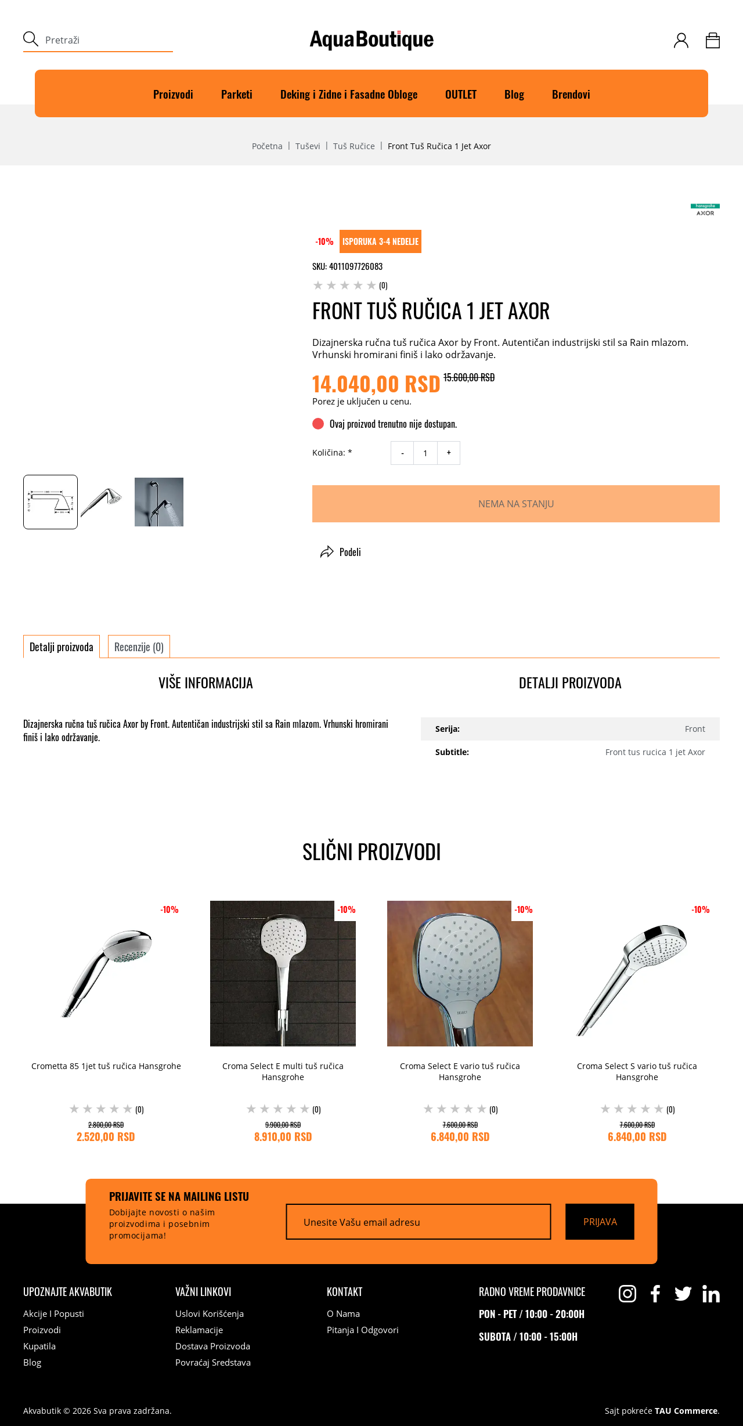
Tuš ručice (354, 146)
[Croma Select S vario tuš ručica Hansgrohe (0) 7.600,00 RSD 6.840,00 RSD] (637, 1018)
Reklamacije (199, 1329)
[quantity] (425, 453)
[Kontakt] (344, 1291)
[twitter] (683, 1293)
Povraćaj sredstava (213, 1362)
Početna (267, 146)
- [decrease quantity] (402, 453)
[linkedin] (711, 1293)
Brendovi (571, 93)
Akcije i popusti (53, 1313)
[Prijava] (600, 1221)
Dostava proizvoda (212, 1346)
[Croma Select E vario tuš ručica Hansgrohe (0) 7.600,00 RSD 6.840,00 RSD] (460, 1018)
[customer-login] (681, 40)
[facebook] (655, 1293)
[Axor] (705, 209)
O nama (343, 1313)
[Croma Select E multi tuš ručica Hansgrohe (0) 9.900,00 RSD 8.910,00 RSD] (283, 1018)
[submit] (30, 40)
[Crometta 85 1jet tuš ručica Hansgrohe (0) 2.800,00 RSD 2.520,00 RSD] (106, 1018)
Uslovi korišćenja (209, 1313)
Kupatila (39, 1346)
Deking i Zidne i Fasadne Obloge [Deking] (348, 93)
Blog (514, 93)
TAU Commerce (686, 1411)
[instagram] (627, 1293)
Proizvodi (173, 93)
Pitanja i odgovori (363, 1329)
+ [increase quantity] (449, 453)
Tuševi (307, 146)
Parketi (237, 93)
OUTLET (461, 93)
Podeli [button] (340, 552)
